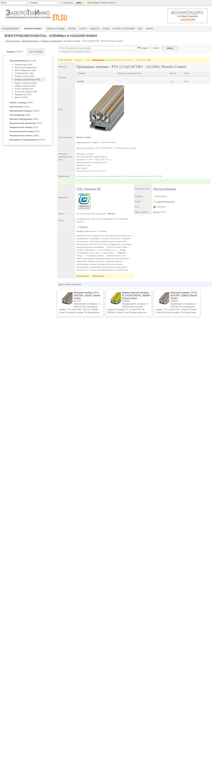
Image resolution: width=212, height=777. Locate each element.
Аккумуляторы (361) (23, 65)
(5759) (27, 140)
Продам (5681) (82, 276)
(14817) (20, 107)
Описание (83, 227)
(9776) (25, 131)
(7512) (26, 123)
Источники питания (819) (26, 67)
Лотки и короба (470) (24, 89)
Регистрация (94, 3)
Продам (156, 212)
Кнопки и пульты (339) (24, 76)
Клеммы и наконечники (51, 41)
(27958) (24, 135)
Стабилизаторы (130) (24, 73)
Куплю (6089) (36, 51)
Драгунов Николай (164, 188)
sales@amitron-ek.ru (164, 201)
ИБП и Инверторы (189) (25, 70)
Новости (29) (98, 276)
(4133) (24, 127)
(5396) (20, 115)
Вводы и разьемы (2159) (25, 83)
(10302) (24, 111)
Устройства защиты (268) (26, 92)
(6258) (24, 119)
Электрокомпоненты (30, 41)
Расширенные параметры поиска (74, 52)
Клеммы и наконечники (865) (27, 80)
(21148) (23, 61)
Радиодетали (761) (23, 94)
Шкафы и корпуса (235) (25, 86)
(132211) (14, 51)
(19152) (21, 103)
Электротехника (13, 41)
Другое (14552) (21, 97)
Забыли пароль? (108, 3)
